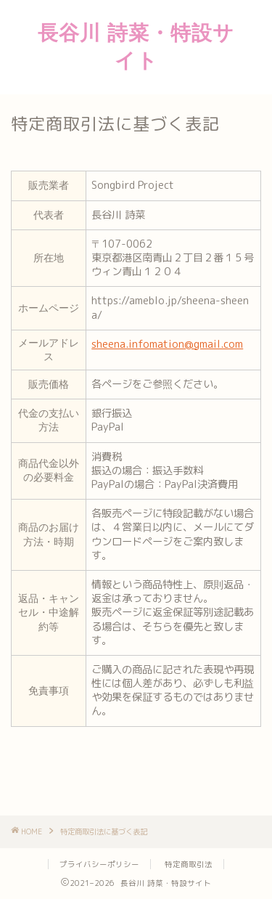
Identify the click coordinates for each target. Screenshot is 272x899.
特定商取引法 (189, 864)
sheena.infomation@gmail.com (167, 344)
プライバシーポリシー (99, 864)
